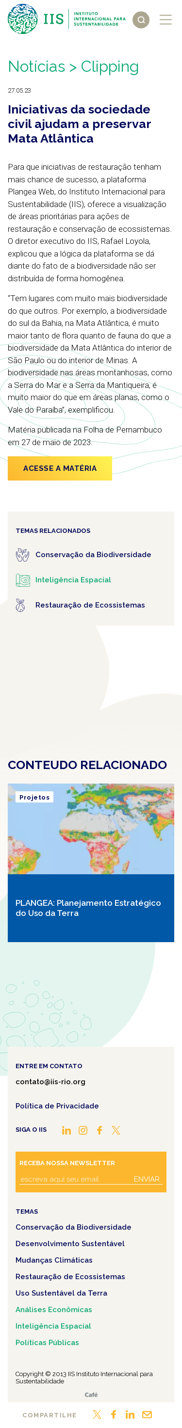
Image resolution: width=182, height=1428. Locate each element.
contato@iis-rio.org (50, 1081)
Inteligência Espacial (53, 1326)
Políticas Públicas (47, 1342)
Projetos (34, 797)
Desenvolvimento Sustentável (70, 1243)
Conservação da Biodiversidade (74, 1227)
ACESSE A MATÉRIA (60, 468)
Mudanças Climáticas (54, 1260)
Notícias (36, 66)
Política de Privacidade (57, 1106)
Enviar (147, 1179)
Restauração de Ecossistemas (70, 1276)
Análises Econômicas (54, 1309)
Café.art (91, 1395)
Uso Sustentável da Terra (61, 1293)
